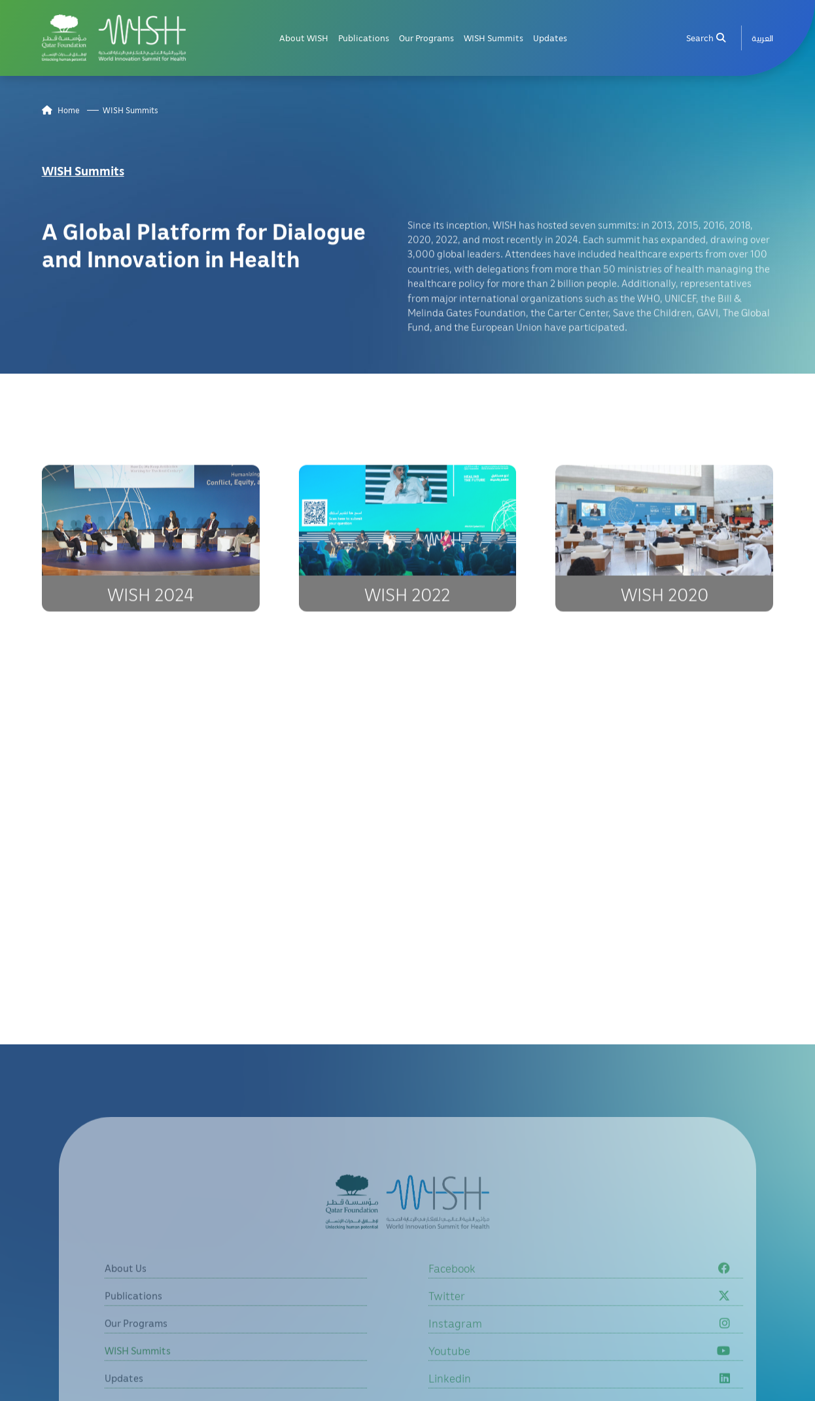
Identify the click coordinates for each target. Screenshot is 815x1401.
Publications (363, 36)
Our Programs (426, 36)
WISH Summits (493, 36)
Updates (550, 36)
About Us (126, 1289)
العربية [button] (762, 36)
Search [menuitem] (705, 36)
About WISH (303, 36)
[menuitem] (762, 36)
